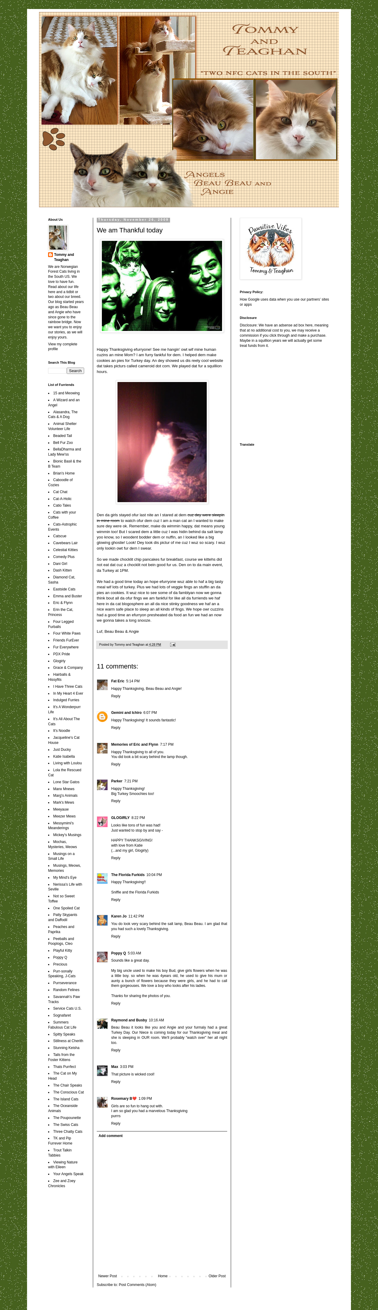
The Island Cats (65, 1099)
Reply (115, 696)
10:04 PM (154, 875)
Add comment (111, 1136)
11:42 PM (136, 916)
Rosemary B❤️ (124, 1098)
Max (114, 1067)
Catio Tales (62, 505)
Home (163, 1276)
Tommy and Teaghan (64, 257)
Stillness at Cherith (68, 1041)
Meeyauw (61, 809)
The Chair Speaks (67, 1085)
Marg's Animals (65, 795)
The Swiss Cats (65, 1125)
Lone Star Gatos (66, 782)
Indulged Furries (66, 700)
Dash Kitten (62, 570)
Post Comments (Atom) (137, 1285)
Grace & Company (68, 668)
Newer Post (107, 1276)
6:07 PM (150, 713)
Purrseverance (65, 983)
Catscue (59, 536)
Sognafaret (62, 1015)
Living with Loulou (67, 763)
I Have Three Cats (67, 686)
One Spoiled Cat (66, 908)
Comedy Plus (64, 557)
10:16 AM (156, 1020)
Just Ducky (62, 749)
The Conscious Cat (68, 1092)
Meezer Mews (64, 816)
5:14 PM (133, 681)
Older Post (217, 1276)
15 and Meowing (66, 393)
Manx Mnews (64, 789)
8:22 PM (138, 818)
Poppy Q (118, 953)
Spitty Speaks (64, 1034)
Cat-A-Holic (62, 499)
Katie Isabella (64, 756)
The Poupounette (67, 1118)
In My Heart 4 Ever (68, 693)
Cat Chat (60, 492)
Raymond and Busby (129, 1020)
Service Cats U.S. (67, 1008)
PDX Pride (61, 654)
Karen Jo (119, 916)
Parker (116, 781)
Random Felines (66, 990)
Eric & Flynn (63, 603)
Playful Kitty (62, 950)
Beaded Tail (62, 436)
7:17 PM (167, 744)
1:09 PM (145, 1098)
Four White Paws (67, 633)
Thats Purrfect (64, 1067)
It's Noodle (61, 731)
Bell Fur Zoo (63, 443)
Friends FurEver (66, 640)
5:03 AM (134, 953)
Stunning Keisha (66, 1048)
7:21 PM (131, 781)
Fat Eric (117, 681)
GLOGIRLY (120, 818)
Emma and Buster (67, 596)
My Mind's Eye (65, 877)
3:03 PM (126, 1067)
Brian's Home (64, 473)
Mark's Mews (63, 802)
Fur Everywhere (66, 647)
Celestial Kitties (65, 550)
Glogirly (59, 661)
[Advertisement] (277, 394)
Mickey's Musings (67, 835)
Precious (60, 964)
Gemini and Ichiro (126, 713)
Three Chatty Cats (67, 1132)
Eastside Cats (64, 589)
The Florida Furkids (128, 875)
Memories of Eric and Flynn (134, 744)
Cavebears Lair (65, 543)
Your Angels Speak (68, 1174)
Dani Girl (60, 564)
